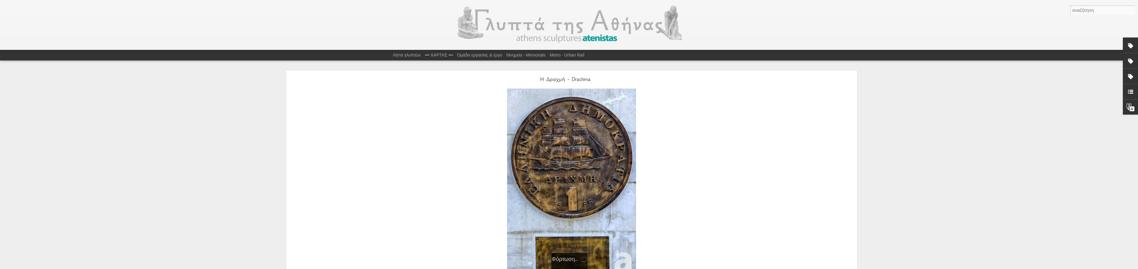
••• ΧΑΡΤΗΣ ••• (439, 55)
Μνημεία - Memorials (526, 55)
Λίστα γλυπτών (407, 55)
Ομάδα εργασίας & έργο (479, 55)
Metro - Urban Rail (567, 55)
